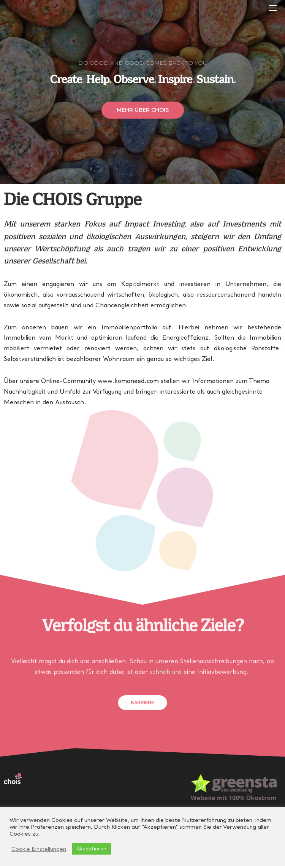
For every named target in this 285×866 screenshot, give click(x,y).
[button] (142, 115)
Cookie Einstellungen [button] (38, 848)
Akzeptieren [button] (91, 848)
